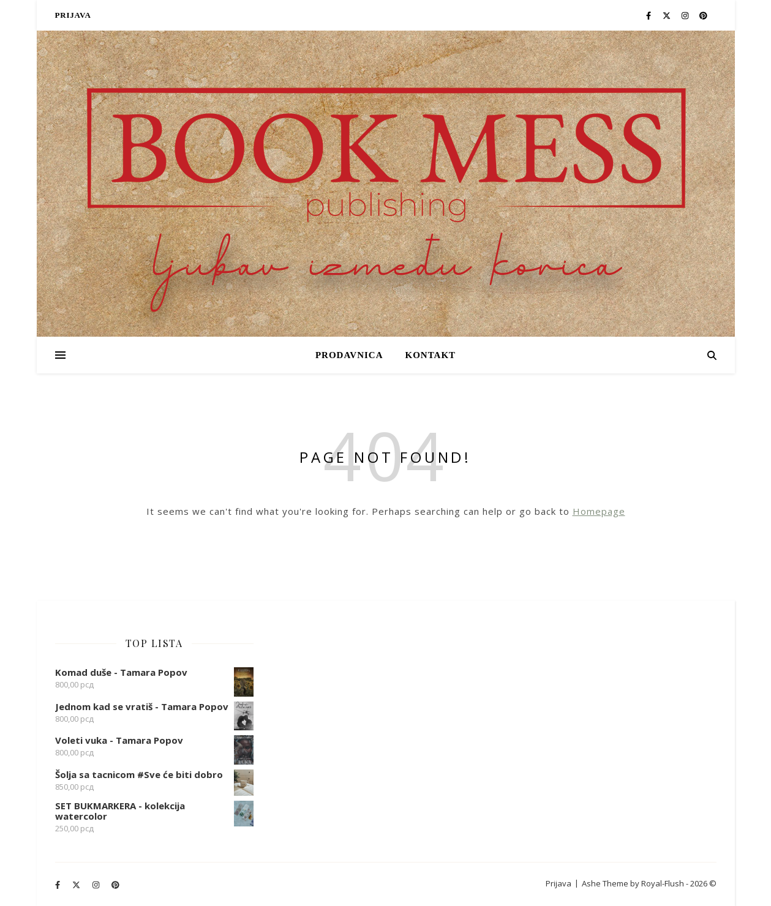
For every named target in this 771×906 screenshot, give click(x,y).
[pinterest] (703, 15)
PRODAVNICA (349, 355)
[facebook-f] (649, 15)
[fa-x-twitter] (667, 15)
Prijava (73, 15)
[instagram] (686, 15)
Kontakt (430, 355)
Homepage (599, 511)
